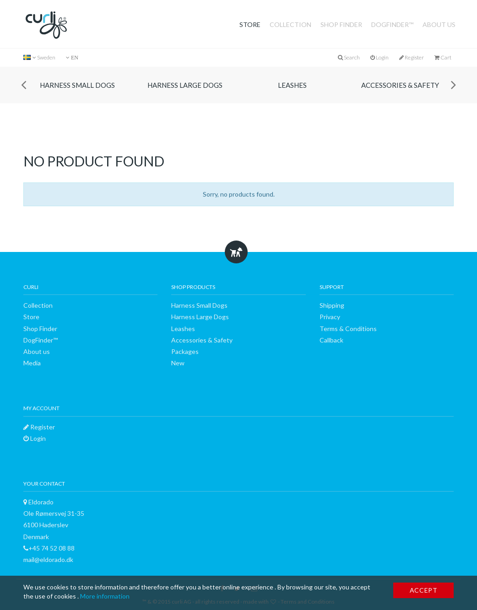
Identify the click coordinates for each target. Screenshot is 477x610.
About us (439, 24)
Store (249, 24)
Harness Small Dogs (77, 85)
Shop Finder (341, 24)
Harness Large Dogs (184, 85)
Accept (424, 590)
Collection (290, 24)
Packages (185, 351)
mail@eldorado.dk (48, 559)
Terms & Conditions (348, 328)
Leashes (292, 85)
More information (105, 596)
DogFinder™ (392, 24)
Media (32, 363)
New (177, 363)
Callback (331, 340)
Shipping (332, 305)
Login (379, 57)
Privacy (330, 317)
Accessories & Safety (400, 85)
